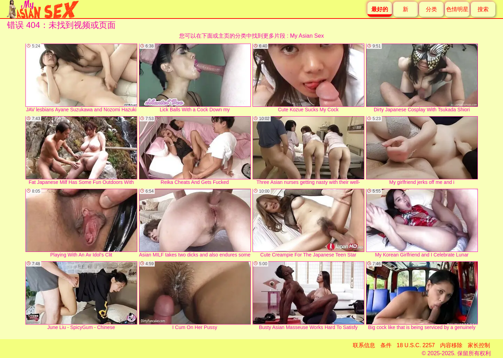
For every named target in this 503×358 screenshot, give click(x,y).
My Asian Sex (307, 36)
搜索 (483, 9)
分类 (431, 9)
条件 (386, 345)
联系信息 (364, 345)
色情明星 (457, 9)
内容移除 (451, 345)
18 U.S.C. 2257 (416, 345)
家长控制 (479, 345)
